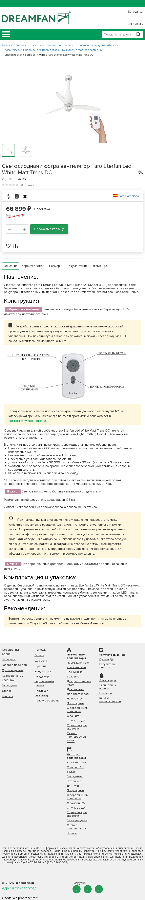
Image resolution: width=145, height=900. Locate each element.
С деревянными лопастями (77, 709)
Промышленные (78, 662)
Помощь (40, 649)
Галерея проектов (14, 665)
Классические (76, 667)
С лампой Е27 (76, 803)
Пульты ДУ (106, 659)
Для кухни (73, 785)
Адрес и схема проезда (19, 888)
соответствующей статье (27, 421)
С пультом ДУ (76, 720)
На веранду (75, 698)
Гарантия (40, 666)
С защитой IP (75, 716)
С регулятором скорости (77, 726)
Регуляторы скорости (107, 665)
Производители (12, 670)
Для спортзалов (78, 694)
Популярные (75, 703)
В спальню (74, 781)
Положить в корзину (49, 229)
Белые (71, 772)
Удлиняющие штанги (108, 686)
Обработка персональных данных (44, 681)
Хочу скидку (43, 671)
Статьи (6, 691)
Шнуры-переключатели (110, 699)
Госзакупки (9, 685)
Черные (72, 833)
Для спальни (75, 689)
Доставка (41, 660)
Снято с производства (76, 735)
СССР (71, 741)
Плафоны (105, 693)
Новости (7, 696)
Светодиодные (77, 820)
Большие (73, 676)
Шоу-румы (9, 659)
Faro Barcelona (129, 196)
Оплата (39, 655)
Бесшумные (75, 672)
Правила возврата (47, 700)
